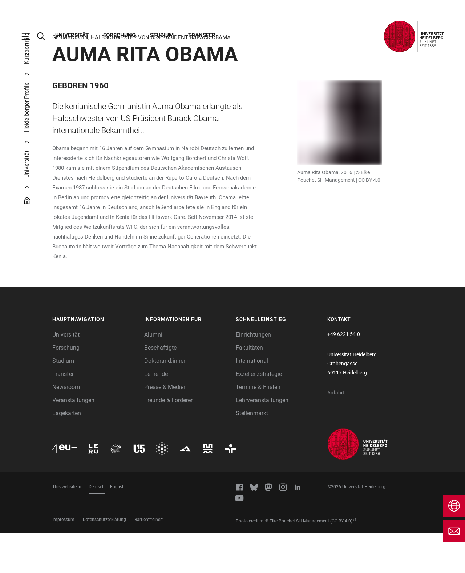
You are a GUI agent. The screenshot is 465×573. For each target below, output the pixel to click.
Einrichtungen (253, 374)
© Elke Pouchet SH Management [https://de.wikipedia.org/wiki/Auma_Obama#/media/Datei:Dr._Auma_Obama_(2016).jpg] (297, 561)
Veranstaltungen (73, 440)
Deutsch (97, 526)
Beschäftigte (160, 387)
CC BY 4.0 (369, 220)
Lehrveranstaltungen (262, 440)
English (117, 526)
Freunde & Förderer (168, 440)
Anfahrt (336, 433)
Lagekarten (66, 453)
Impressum (63, 559)
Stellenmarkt (252, 453)
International (252, 400)
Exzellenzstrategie (259, 413)
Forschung (119, 35)
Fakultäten (249, 387)
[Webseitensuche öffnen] (44, 36)
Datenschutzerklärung (104, 559)
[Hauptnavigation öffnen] (29, 36)
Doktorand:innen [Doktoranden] (165, 400)
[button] (94, 359)
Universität (72, 35)
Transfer (201, 35)
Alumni (153, 374)
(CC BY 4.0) (341, 561)
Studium (162, 35)
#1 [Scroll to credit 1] (354, 559)
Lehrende (156, 413)
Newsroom (66, 427)
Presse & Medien (165, 427)
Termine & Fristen (258, 427)
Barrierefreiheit (148, 559)
